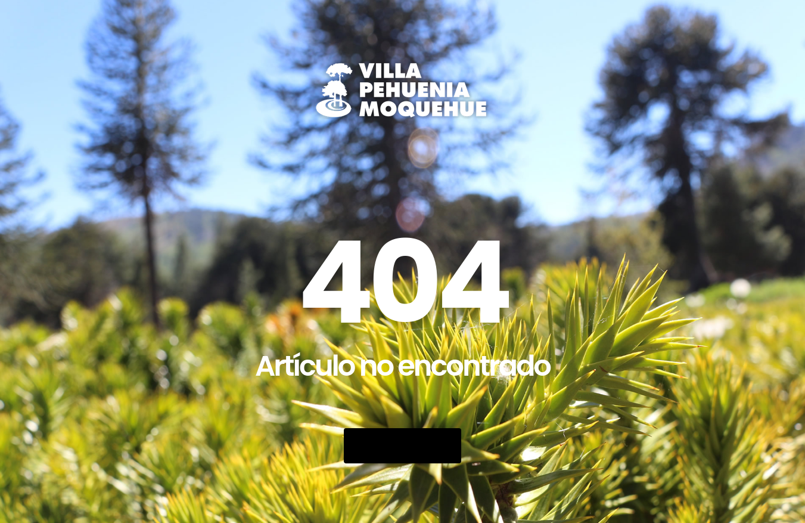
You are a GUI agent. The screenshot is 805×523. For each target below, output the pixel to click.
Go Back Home (402, 446)
